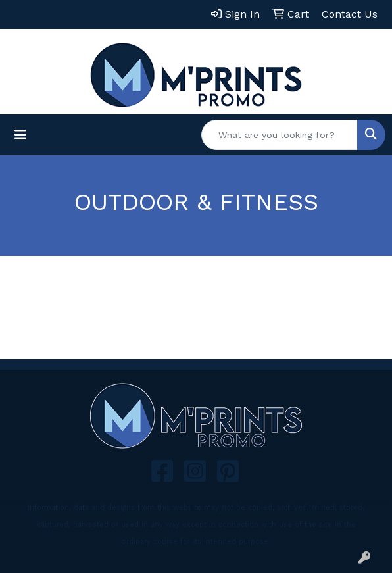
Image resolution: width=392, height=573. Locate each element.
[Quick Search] (279, 135)
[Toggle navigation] (20, 135)
